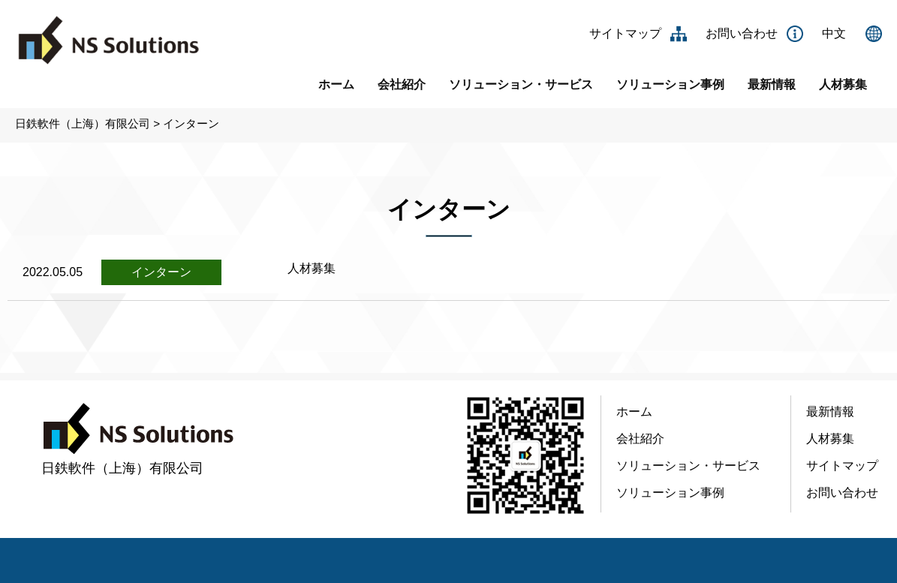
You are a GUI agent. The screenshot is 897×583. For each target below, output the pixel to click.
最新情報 (772, 84)
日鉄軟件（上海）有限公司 (82, 123)
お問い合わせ (742, 33)
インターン (191, 123)
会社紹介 (402, 84)
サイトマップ (625, 33)
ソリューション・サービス (521, 84)
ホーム (336, 84)
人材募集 (843, 84)
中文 (834, 33)
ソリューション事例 (670, 84)
